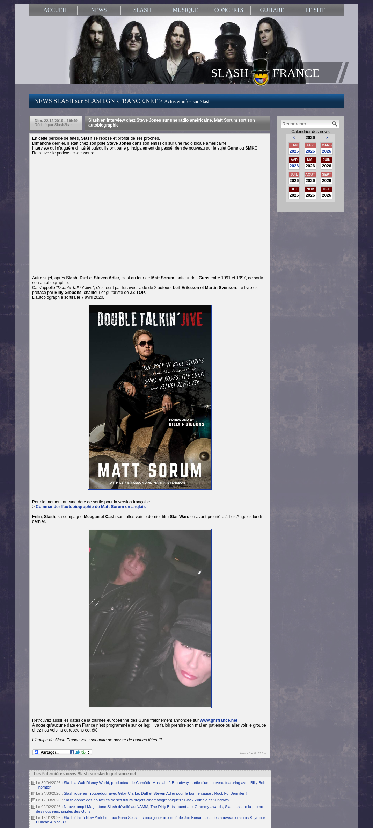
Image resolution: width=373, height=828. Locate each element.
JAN (294, 145)
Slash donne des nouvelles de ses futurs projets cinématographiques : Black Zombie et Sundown (146, 800)
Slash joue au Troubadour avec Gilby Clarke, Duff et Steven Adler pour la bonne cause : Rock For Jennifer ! (155, 793)
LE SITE (315, 10)
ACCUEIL (55, 10)
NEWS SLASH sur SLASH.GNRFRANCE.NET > (122, 101)
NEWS (99, 10)
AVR (294, 160)
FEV (310, 145)
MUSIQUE (185, 10)
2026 (294, 151)
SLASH (142, 10)
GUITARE (272, 10)
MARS (326, 145)
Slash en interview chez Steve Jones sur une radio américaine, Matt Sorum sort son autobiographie (171, 123)
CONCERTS (228, 10)
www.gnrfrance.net (218, 720)
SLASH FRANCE (265, 72)
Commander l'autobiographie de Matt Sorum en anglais (91, 506)
